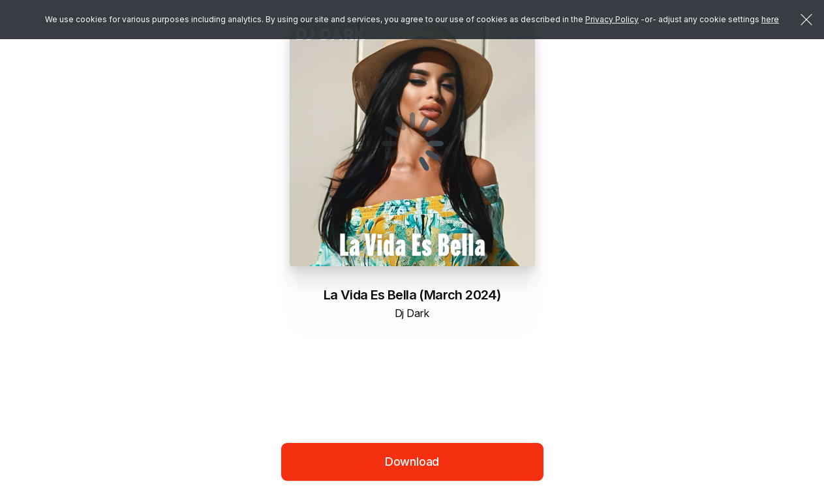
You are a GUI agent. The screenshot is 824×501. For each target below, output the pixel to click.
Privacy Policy (612, 19)
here (770, 19)
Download (412, 461)
